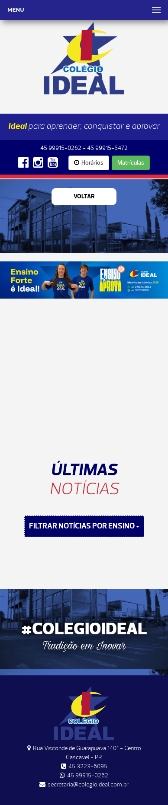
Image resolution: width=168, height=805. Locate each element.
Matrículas (130, 162)
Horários (88, 162)
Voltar (84, 196)
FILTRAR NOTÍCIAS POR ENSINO (84, 526)
